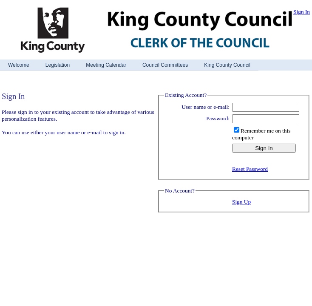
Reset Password (250, 169)
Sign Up (241, 201)
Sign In (301, 11)
